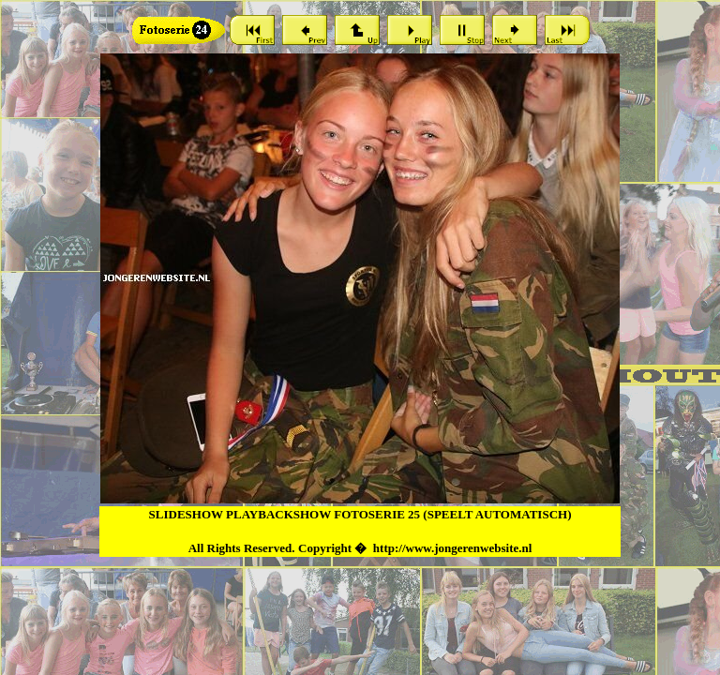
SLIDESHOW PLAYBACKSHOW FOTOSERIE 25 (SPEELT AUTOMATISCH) (360, 514)
